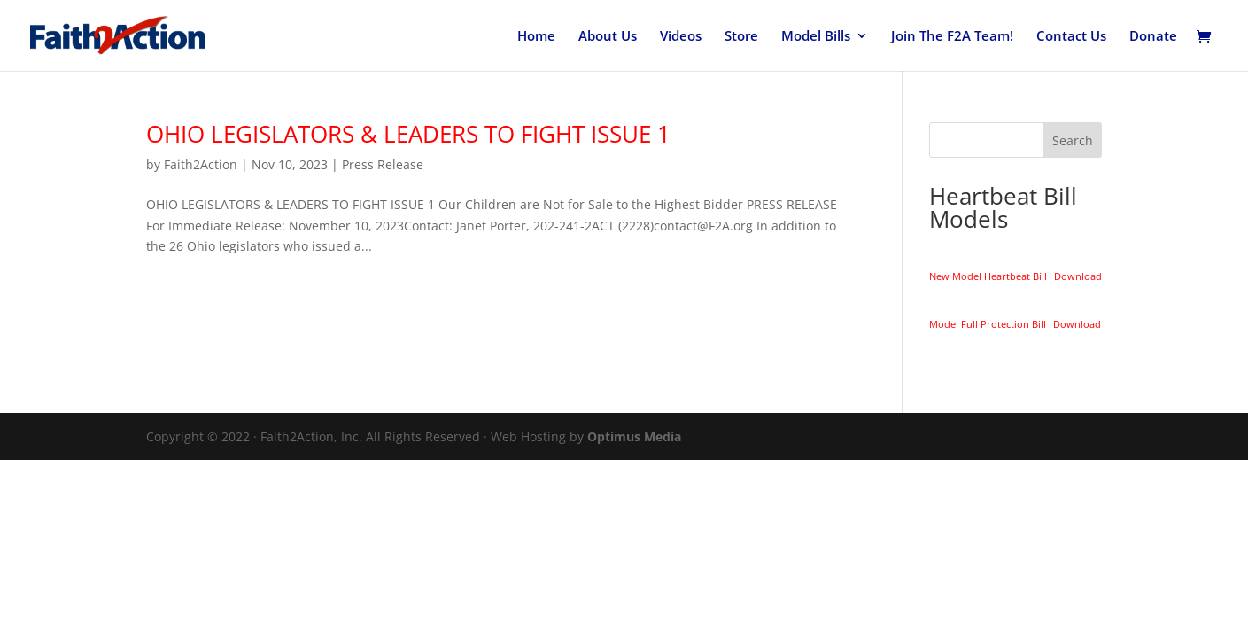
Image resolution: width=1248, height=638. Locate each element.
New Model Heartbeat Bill (988, 276)
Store (741, 36)
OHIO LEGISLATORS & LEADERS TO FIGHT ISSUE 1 (408, 134)
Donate (1153, 36)
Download (1078, 276)
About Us (607, 36)
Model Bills (815, 36)
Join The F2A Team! (952, 36)
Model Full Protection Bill (987, 324)
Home (536, 36)
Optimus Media (634, 436)
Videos (681, 36)
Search (1072, 140)
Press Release (382, 164)
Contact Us (1071, 36)
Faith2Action (200, 164)
